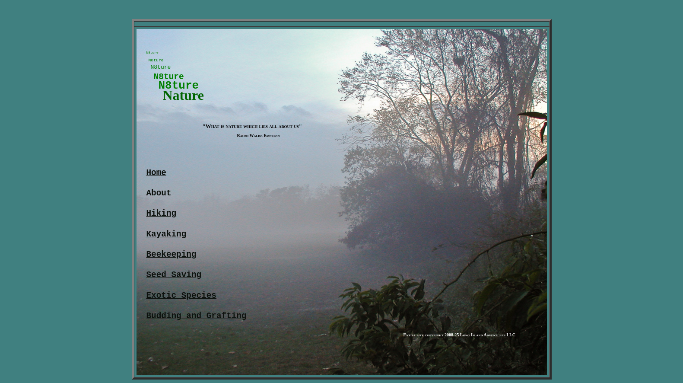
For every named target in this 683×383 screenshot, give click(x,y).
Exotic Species (181, 299)
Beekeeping (171, 258)
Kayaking (166, 238)
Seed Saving (174, 278)
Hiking (161, 217)
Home (156, 176)
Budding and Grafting (196, 320)
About (159, 197)
